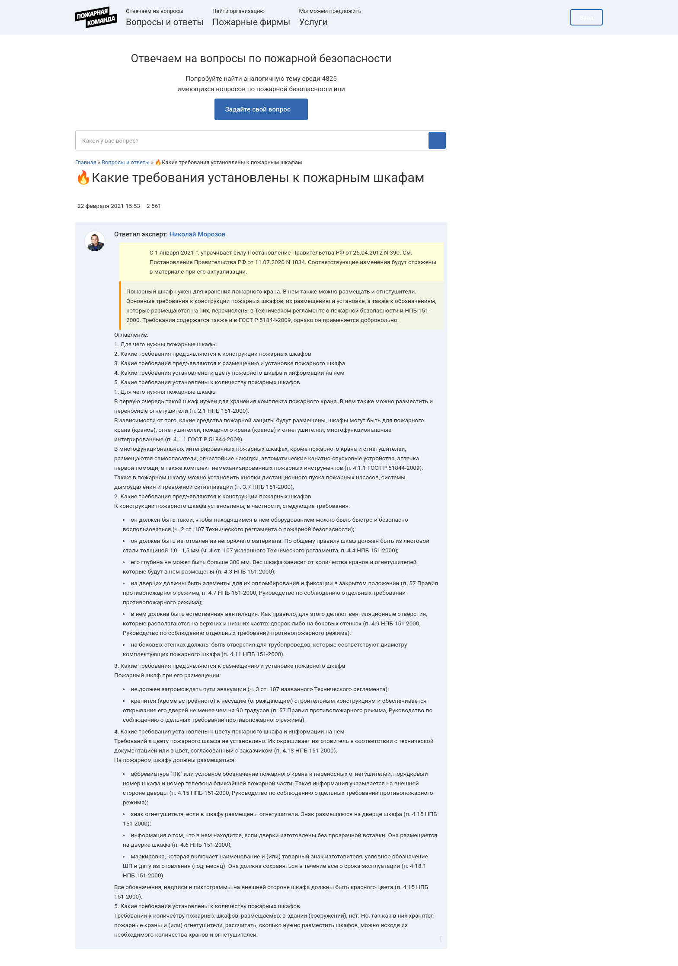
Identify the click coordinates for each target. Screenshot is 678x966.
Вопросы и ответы (165, 22)
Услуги (313, 22)
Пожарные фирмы (251, 22)
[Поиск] (437, 140)
